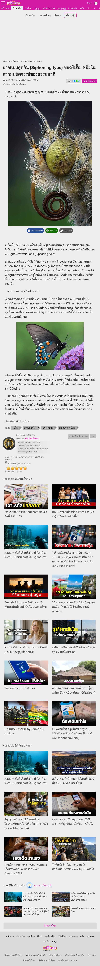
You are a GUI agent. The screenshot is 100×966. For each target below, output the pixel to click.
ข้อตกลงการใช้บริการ (13, 955)
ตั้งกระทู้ (70, 15)
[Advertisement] (50, 39)
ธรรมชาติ (48, 427)
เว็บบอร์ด (16, 8)
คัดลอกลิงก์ (89, 81)
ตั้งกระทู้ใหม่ (50, 925)
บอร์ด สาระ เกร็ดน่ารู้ (31, 62)
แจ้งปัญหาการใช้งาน (46, 960)
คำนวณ (91, 8)
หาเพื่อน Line (48, 8)
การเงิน (46, 941)
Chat (37, 8)
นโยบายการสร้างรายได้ (75, 955)
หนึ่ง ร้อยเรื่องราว (19, 84)
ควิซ (82, 8)
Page (54, 941)
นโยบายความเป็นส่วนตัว (36, 955)
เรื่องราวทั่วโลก (67, 427)
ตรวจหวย (72, 8)
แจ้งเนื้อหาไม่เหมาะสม (67, 960)
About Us (92, 955)
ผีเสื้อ (15, 427)
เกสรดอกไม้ (30, 427)
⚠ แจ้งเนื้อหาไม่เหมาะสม (78, 436)
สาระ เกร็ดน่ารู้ (39, 885)
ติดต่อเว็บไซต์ (29, 960)
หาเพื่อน (28, 8)
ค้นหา (57, 15)
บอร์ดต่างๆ (45, 15)
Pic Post (61, 8)
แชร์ (73, 81)
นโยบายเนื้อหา (55, 955)
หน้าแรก (5, 8)
